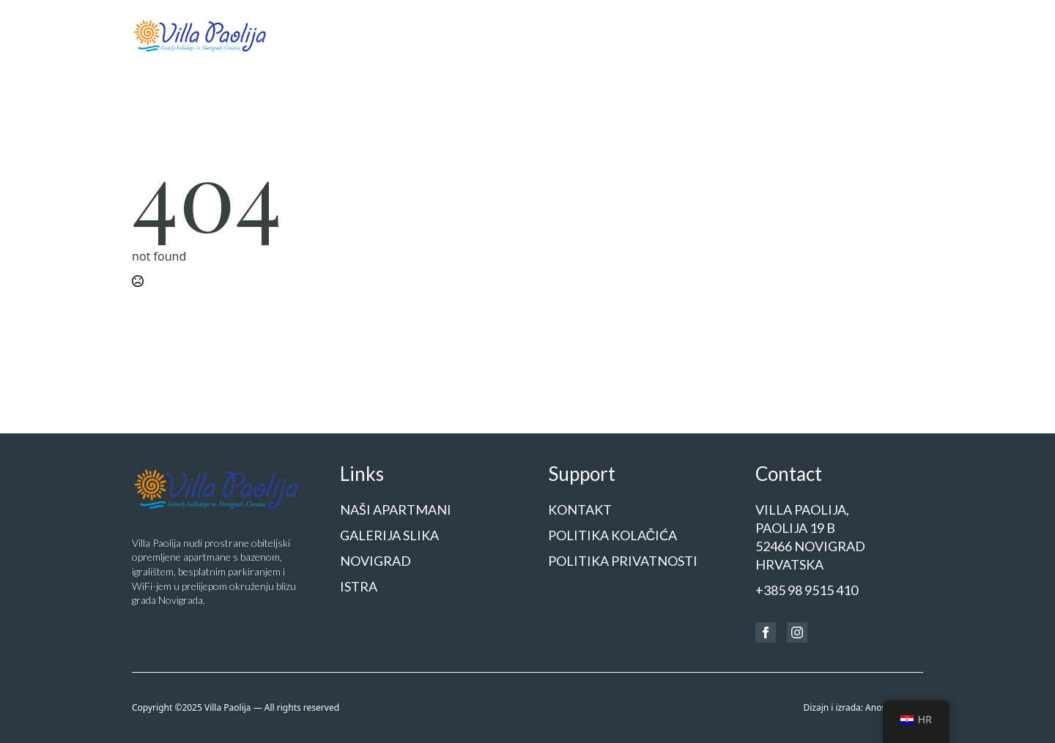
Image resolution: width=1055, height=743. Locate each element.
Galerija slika (592, 34)
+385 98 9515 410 (806, 590)
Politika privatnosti (622, 561)
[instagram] (797, 632)
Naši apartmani (485, 34)
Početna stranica (379, 34)
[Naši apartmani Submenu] (531, 35)
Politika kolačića (613, 535)
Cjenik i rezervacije (808, 34)
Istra (727, 34)
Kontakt (899, 34)
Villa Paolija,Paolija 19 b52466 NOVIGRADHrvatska (810, 537)
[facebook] (765, 632)
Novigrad (670, 34)
